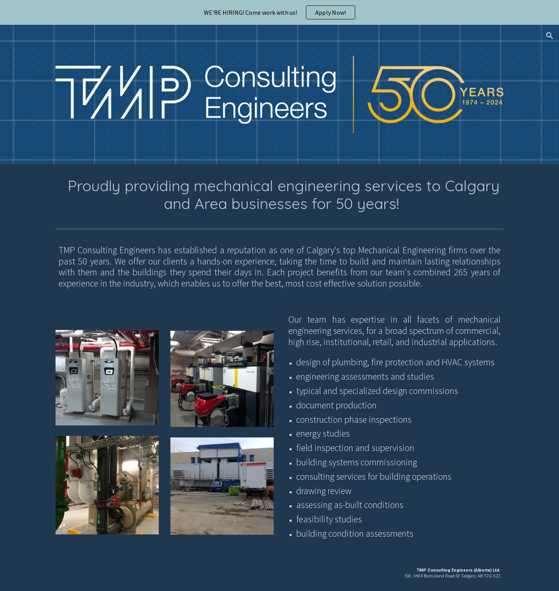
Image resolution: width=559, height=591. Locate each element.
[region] (279, 12)
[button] (549, 35)
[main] (279, 195)
